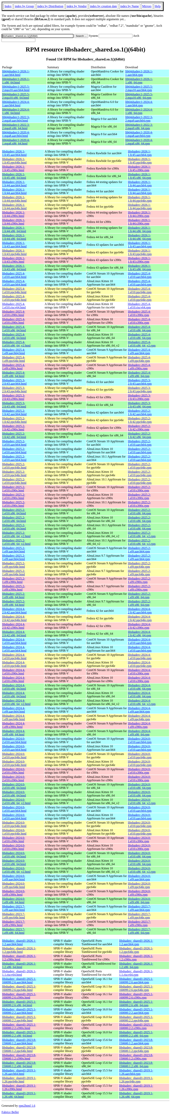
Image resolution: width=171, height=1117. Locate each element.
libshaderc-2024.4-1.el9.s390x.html (13, 725)
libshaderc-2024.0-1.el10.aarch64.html (14, 809)
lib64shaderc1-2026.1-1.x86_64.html (16, 80)
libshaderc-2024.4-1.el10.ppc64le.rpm (140, 656)
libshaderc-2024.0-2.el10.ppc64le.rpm (140, 755)
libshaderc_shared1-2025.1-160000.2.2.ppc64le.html (19, 1018)
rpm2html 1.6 (27, 1105)
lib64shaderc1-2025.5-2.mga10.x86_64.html (16, 96)
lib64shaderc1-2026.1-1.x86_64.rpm (139, 80)
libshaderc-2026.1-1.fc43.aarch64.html (14, 244)
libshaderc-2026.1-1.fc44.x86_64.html (14, 229)
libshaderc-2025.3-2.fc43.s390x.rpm (139, 397)
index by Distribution (50, 6)
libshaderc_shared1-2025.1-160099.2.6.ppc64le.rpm (136, 988)
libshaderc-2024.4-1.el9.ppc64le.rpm (139, 717)
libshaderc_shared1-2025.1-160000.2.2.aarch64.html (19, 1011)
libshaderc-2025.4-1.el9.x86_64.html (13, 374)
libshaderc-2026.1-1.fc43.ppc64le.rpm (140, 252)
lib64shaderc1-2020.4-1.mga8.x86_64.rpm (139, 141)
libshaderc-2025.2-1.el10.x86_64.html (14, 511)
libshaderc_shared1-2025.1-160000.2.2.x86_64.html (19, 1034)
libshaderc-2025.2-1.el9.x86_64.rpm (139, 595)
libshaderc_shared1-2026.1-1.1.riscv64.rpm (136, 973)
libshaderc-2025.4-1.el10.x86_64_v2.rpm (142, 343)
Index (8, 6)
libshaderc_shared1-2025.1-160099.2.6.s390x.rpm (136, 996)
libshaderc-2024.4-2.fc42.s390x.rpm (139, 626)
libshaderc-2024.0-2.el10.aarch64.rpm (140, 740)
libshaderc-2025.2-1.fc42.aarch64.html (14, 412)
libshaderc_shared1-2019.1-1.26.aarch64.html (19, 1072)
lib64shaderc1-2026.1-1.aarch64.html (16, 73)
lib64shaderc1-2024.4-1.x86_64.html (16, 111)
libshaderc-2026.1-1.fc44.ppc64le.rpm (140, 199)
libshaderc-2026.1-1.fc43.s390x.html (13, 260)
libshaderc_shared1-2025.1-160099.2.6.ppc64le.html (19, 988)
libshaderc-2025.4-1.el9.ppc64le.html (13, 359)
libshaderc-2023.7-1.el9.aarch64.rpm (139, 908)
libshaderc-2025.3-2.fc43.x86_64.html (14, 405)
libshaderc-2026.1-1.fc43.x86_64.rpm (139, 267)
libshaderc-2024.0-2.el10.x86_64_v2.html (16, 801)
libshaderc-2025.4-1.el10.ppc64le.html (14, 290)
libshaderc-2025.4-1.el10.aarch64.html (14, 275)
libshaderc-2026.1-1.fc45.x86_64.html (14, 176)
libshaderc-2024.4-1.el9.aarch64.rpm (139, 710)
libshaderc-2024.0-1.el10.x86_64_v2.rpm (142, 870)
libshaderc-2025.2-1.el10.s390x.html (13, 488)
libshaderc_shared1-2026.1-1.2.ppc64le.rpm (136, 950)
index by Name (129, 6)
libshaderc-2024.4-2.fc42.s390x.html (13, 626)
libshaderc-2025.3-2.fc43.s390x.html (13, 397)
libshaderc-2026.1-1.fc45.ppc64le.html (14, 160)
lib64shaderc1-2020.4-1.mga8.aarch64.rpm (139, 134)
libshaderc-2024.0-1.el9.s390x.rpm (139, 893)
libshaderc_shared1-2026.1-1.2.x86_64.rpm (136, 965)
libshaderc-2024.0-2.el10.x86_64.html (14, 786)
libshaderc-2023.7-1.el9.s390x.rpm (139, 923)
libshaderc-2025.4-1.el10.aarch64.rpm (140, 275)
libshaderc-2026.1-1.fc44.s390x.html (13, 214)
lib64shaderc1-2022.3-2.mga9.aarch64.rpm (139, 119)
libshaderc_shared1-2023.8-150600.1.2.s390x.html (19, 1057)
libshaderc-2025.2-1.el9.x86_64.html (13, 595)
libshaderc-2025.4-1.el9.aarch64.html (13, 351)
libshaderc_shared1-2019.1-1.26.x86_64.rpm (136, 1095)
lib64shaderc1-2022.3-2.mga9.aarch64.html (16, 119)
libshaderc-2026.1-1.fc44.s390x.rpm (139, 214)
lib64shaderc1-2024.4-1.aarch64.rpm (139, 103)
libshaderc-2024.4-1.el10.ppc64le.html (14, 656)
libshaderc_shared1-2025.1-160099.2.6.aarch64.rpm (136, 980)
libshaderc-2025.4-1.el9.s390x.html (13, 366)
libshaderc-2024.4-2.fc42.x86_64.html (14, 633)
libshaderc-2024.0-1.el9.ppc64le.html (13, 885)
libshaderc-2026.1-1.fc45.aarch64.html (14, 153)
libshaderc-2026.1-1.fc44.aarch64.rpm (140, 183)
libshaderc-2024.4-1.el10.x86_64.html (14, 687)
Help (158, 6)
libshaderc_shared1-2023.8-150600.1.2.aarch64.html (19, 1041)
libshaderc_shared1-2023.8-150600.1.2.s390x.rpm (136, 1057)
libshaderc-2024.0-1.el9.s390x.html (13, 893)
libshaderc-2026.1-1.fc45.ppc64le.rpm (140, 160)
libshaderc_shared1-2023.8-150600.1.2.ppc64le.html (19, 1049)
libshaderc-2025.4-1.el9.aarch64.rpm (139, 351)
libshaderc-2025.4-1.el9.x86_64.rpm (139, 374)
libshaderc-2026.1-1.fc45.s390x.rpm (139, 168)
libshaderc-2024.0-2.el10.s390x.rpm (139, 771)
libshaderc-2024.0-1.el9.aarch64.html (13, 877)
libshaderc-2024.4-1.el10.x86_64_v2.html (16, 702)
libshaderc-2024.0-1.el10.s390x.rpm (139, 839)
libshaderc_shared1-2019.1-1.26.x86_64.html (19, 1095)
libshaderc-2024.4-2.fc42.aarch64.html (14, 610)
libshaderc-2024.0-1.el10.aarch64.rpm (140, 809)
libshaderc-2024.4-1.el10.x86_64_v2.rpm (142, 702)
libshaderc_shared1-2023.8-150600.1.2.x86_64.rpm (136, 1064)
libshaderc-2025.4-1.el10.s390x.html (13, 313)
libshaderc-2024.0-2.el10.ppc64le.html (14, 755)
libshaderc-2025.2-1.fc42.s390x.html (13, 427)
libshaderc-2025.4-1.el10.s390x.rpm (139, 313)
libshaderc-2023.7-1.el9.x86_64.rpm (139, 931)
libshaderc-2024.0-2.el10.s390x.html (13, 771)
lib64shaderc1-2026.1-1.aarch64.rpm (139, 73)
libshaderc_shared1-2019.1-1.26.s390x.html (19, 1087)
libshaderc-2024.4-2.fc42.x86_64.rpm (139, 633)
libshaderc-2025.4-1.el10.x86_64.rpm (139, 328)
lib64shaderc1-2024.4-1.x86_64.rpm (139, 111)
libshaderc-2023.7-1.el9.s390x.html (13, 923)
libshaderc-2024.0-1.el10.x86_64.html (14, 854)
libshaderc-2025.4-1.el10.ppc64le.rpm (140, 290)
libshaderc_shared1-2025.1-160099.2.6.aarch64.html (19, 980)
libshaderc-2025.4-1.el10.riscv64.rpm (139, 305)
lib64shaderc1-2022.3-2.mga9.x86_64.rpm (139, 126)
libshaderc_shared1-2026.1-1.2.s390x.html (19, 957)
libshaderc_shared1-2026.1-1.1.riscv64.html (19, 973)
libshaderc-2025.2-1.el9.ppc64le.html (13, 565)
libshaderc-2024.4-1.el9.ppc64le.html (13, 717)
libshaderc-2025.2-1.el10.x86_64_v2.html (16, 534)
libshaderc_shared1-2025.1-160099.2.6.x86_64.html (19, 1003)
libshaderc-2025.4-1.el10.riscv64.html (14, 305)
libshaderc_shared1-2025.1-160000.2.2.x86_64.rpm (136, 1034)
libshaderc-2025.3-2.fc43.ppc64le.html (14, 389)
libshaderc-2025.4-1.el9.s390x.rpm (139, 366)
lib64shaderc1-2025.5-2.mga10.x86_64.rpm (139, 96)
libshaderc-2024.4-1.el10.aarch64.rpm (140, 641)
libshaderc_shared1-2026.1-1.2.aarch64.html (19, 942)
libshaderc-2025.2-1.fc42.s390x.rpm (139, 427)
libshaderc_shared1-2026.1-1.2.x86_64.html (19, 965)
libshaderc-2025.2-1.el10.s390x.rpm (139, 488)
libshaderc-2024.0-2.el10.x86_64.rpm (139, 786)
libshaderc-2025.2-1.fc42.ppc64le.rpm (140, 420)
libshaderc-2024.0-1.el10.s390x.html (13, 839)
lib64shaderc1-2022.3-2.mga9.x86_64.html (16, 126)
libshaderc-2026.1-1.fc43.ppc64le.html (14, 252)
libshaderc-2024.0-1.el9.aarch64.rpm (139, 877)
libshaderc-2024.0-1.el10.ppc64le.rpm (140, 824)
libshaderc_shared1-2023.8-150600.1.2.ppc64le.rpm (136, 1049)
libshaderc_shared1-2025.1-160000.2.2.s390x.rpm (136, 1026)
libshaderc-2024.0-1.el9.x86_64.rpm (139, 900)
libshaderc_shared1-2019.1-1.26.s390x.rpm (136, 1087)
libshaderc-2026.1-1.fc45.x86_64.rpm (139, 176)
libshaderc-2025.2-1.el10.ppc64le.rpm (140, 466)
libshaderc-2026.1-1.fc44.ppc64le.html (14, 199)
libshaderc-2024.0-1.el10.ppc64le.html (14, 824)
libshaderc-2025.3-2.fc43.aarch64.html (14, 382)
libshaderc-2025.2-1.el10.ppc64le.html (14, 466)
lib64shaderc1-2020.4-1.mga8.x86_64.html (16, 141)
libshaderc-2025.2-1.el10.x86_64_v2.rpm (142, 534)
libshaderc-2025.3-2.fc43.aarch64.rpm (140, 382)
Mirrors (147, 6)
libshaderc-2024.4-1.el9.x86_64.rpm (139, 732)
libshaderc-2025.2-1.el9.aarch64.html (13, 549)
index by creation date (103, 6)
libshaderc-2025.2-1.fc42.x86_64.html (14, 435)
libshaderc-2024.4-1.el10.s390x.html (13, 671)
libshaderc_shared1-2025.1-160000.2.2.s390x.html (19, 1026)
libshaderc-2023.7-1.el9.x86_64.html (13, 931)
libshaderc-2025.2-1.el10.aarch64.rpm (140, 443)
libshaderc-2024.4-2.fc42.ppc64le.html (14, 618)
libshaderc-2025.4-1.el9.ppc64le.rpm (139, 359)
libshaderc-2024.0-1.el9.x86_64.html (13, 900)
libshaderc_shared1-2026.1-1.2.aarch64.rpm (136, 942)
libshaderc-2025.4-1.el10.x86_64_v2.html (16, 343)
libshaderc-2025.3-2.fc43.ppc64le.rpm (140, 389)
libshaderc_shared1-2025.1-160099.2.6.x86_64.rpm (136, 1003)
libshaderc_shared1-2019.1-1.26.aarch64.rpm (136, 1072)
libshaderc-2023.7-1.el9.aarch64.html (13, 908)
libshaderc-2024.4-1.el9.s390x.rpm (139, 725)
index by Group (24, 6)
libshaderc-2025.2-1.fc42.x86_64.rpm (139, 435)
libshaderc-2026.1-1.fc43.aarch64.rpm (140, 244)
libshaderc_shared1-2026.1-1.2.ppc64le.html (19, 950)
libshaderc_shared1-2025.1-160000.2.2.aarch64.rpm (136, 1011)
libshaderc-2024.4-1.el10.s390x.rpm (139, 671)
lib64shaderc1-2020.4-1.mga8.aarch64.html (16, 134)
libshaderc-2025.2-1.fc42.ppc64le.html (14, 420)
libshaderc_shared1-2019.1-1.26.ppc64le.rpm (136, 1079)
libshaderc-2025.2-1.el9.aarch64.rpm (139, 549)
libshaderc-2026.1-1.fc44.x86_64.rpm (139, 229)
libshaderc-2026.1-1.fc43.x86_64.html (14, 267)
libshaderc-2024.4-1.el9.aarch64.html (13, 710)
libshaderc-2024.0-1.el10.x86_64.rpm (139, 854)
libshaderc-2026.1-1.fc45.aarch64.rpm (140, 153)
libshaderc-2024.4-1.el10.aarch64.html (14, 641)
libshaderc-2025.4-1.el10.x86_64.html (14, 328)
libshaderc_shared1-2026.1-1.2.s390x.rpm (136, 957)
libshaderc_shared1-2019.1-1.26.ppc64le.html (19, 1079)
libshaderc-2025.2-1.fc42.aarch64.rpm (140, 412)
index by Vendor (77, 6)
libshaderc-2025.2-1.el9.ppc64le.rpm (139, 565)
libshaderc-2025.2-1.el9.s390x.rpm (139, 580)
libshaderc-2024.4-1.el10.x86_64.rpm (139, 687)
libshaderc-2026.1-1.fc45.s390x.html (13, 168)
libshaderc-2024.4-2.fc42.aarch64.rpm (140, 610)
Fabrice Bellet (10, 1112)
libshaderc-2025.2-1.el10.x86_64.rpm (139, 511)
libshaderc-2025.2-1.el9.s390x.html (13, 580)
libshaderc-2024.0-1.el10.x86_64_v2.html (16, 870)
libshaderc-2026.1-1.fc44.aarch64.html (14, 183)
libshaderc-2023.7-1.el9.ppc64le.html (13, 915)
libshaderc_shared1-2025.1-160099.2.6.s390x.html (19, 996)
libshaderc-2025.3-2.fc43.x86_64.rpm (139, 405)
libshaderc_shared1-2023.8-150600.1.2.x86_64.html (19, 1064)
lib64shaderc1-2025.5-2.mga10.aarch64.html (16, 88)
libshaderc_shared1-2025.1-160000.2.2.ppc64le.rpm (136, 1018)
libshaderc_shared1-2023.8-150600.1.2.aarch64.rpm (136, 1041)
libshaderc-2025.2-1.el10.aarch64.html (14, 443)
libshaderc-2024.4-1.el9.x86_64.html (13, 732)
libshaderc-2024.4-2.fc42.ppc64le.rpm (140, 618)
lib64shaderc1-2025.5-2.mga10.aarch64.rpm (139, 88)
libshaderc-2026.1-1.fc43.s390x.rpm (139, 260)
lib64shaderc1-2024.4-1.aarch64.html (16, 103)
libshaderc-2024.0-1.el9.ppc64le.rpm (139, 885)
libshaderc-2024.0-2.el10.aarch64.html (14, 740)
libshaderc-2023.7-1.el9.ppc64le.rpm (139, 915)
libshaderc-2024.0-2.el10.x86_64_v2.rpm (142, 801)
